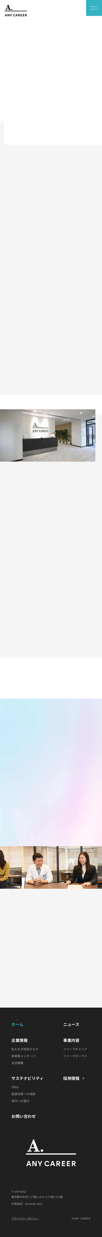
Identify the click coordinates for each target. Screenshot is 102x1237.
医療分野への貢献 (23, 1093)
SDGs (15, 1086)
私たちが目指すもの (24, 1048)
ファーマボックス (75, 1055)
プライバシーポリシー (25, 1218)
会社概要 (17, 1062)
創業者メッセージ (23, 1055)
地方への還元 (20, 1100)
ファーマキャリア (75, 1048)
